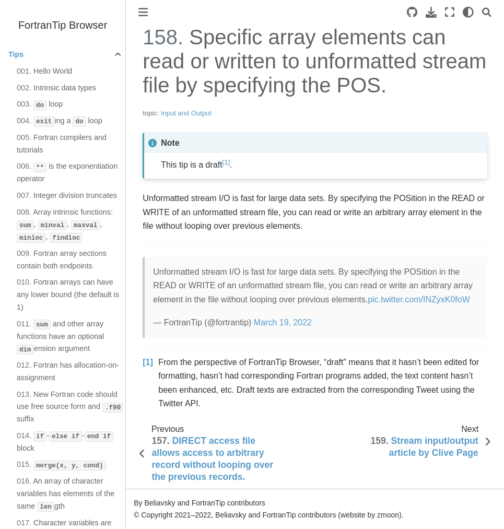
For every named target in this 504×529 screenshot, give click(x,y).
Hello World (44, 71)
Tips (16, 54)
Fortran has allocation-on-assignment (68, 371)
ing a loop (59, 121)
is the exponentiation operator (67, 172)
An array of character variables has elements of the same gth (65, 494)
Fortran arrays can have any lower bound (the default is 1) (68, 294)
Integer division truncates (67, 195)
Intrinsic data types (56, 88)
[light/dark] (468, 12)
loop (40, 105)
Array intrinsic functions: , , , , (65, 225)
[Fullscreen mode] (450, 12)
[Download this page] (431, 12)
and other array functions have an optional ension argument (60, 337)
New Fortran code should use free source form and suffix (70, 407)
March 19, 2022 (283, 322)
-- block (65, 441)
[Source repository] (412, 12)
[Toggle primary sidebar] (143, 12)
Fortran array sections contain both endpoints (62, 259)
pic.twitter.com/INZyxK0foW (419, 299)
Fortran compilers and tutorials (62, 143)
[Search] (487, 12)
